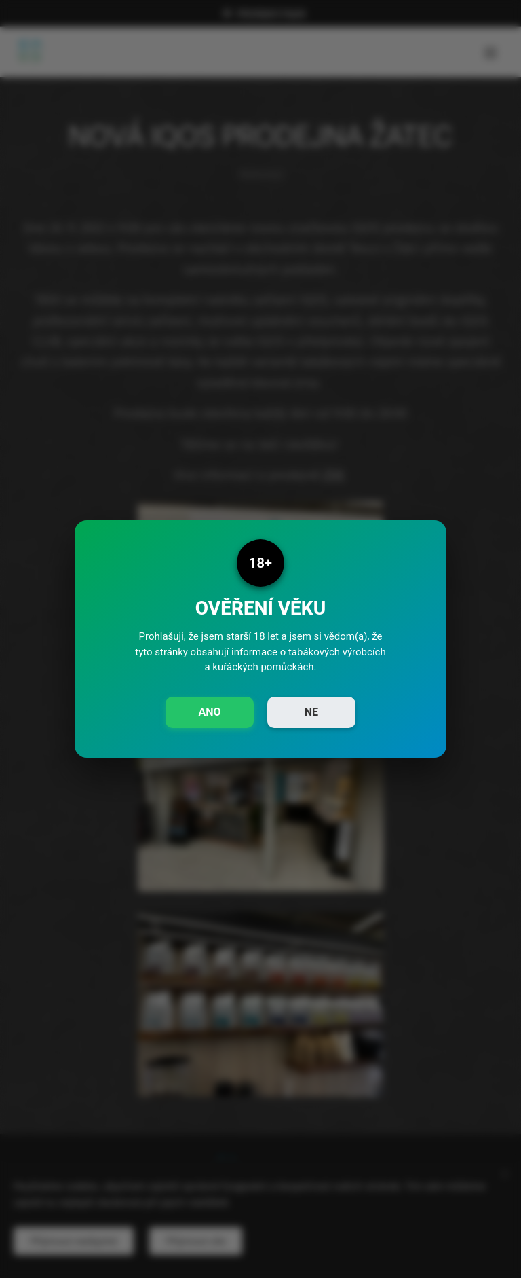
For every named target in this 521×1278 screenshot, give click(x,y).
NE (311, 712)
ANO (209, 712)
